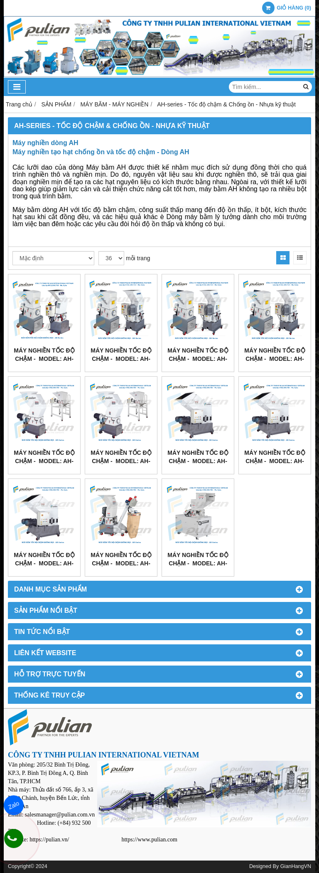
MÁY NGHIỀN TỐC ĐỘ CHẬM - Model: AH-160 (44, 358)
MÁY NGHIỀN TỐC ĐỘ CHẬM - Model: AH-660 (274, 461)
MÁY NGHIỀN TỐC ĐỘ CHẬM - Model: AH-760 (44, 563)
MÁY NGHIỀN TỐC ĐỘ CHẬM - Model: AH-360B (274, 358)
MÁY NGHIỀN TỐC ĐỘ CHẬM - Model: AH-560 (197, 461)
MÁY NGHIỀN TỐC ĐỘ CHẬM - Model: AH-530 (121, 461)
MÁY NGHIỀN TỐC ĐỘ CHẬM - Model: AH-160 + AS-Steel (197, 563)
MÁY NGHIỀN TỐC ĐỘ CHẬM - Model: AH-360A (197, 358)
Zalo (14, 805)
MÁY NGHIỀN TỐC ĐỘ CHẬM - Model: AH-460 (44, 461)
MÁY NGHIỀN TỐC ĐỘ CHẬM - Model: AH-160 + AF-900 (121, 563)
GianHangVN (295, 866)
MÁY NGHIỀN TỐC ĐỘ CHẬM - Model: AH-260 (121, 358)
